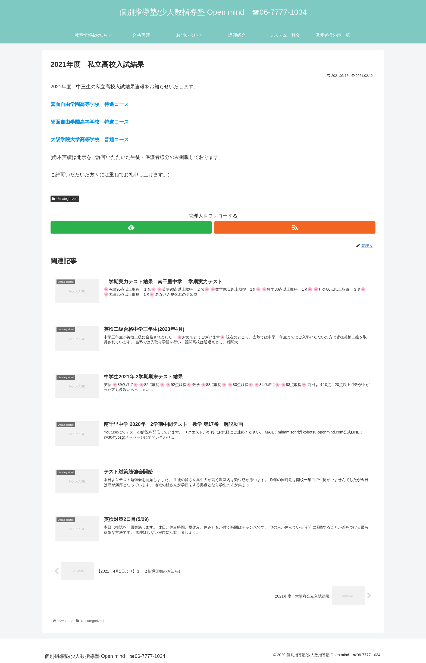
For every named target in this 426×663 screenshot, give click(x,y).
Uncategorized (64, 199)
